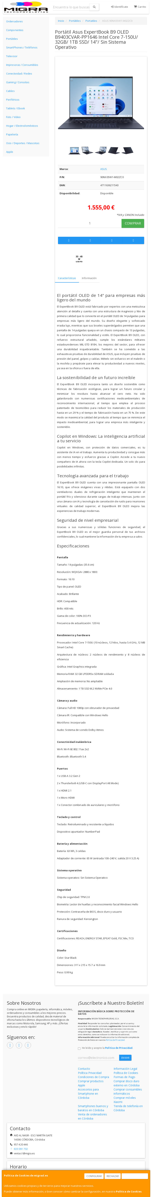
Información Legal (125, 1069)
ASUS (103, 169)
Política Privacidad (90, 1073)
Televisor (11, 56)
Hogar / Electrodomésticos (22, 125)
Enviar (125, 1057)
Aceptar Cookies (135, 1176)
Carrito (140, 6)
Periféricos (12, 99)
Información (89, 278)
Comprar (133, 223)
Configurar (94, 1176)
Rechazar (113, 1176)
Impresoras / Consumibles (22, 65)
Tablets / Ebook (15, 108)
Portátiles (12, 39)
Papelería (12, 134)
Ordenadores (14, 21)
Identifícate (119, 6)
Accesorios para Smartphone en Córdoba (88, 1094)
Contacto (84, 1069)
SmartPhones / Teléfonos (21, 47)
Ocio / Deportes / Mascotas (22, 143)
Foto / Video (13, 117)
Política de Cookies (129, 1191)
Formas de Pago (124, 1077)
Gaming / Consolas (17, 82)
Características (67, 278)
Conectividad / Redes (19, 73)
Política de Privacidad (115, 1040)
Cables (10, 91)
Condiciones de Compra (93, 1077)
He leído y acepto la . (107, 1047)
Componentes (14, 30)
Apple (9, 152)
